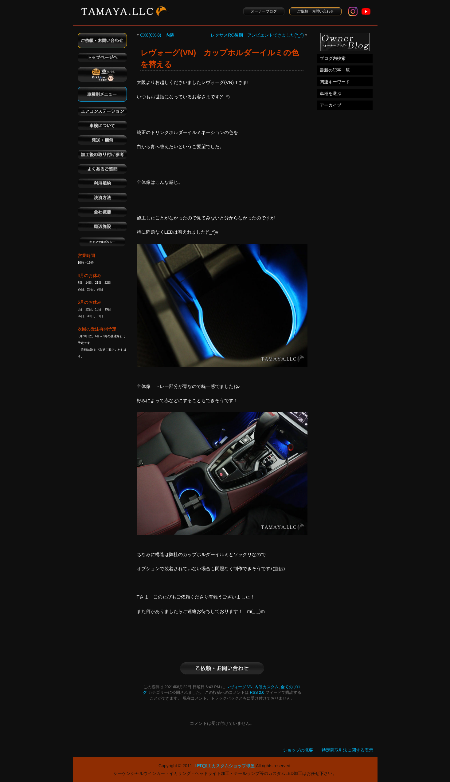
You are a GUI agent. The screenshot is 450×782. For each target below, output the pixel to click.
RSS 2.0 (257, 692)
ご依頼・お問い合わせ (315, 11)
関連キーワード (335, 81)
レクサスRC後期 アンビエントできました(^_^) (257, 35)
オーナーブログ (264, 11)
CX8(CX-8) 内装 (157, 35)
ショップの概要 (298, 750)
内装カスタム (267, 687)
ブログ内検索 (333, 58)
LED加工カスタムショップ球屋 (225, 765)
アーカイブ (330, 105)
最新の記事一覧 (335, 70)
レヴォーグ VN (239, 687)
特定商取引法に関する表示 (347, 750)
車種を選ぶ (330, 93)
